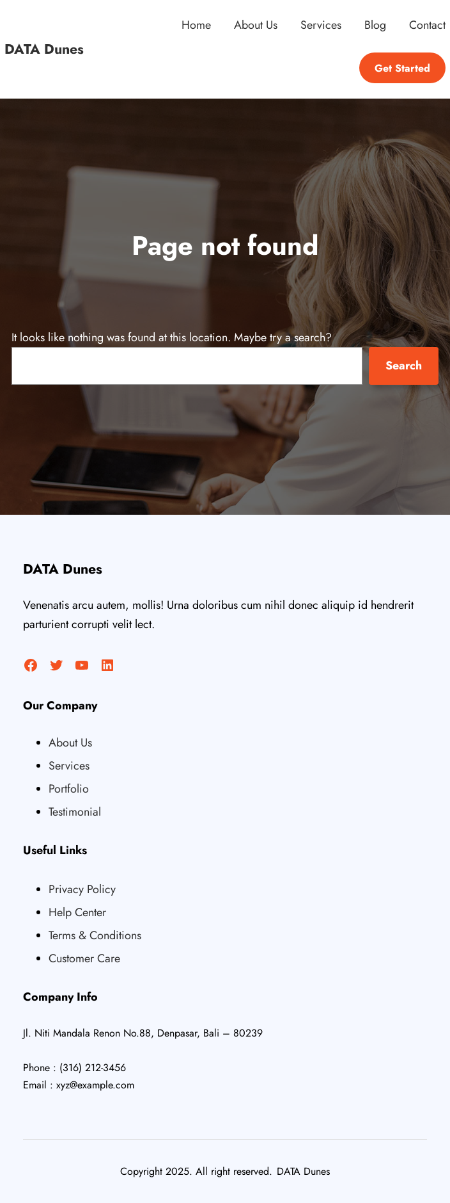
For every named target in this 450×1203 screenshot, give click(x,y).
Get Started (402, 68)
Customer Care (84, 958)
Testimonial (75, 811)
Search (403, 365)
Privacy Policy (82, 889)
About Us (70, 742)
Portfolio (69, 788)
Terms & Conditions (95, 935)
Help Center (77, 912)
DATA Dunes (44, 49)
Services (69, 765)
